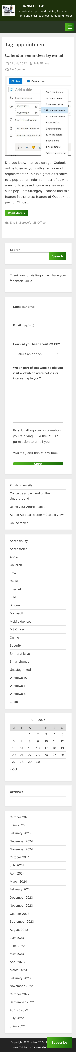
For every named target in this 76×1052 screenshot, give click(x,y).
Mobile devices (20, 621)
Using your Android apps (27, 507)
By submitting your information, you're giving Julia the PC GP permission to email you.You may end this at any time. (37, 441)
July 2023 (17, 938)
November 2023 (21, 905)
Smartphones (19, 661)
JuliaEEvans (41, 63)
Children (16, 565)
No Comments (19, 69)
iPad (13, 597)
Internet (15, 589)
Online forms (19, 523)
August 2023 (19, 930)
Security (16, 645)
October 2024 (20, 857)
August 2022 (19, 1010)
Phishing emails (21, 485)
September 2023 (22, 921)
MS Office (39, 222)
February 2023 (20, 978)
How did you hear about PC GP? (36, 344)
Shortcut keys (20, 654)
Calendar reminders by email (34, 55)
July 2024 (17, 865)
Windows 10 (18, 678)
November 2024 (21, 849)
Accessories (18, 549)
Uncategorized (20, 670)
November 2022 (21, 986)
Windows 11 (18, 686)
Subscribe (59, 1042)
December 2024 (21, 841)
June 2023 (17, 946)
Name (24, 307)
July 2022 (17, 1018)
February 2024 (20, 889)
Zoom (14, 702)
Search (15, 250)
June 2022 (17, 1026)
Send (38, 463)
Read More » (18, 213)
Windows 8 (18, 694)
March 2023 (18, 970)
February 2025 (20, 833)
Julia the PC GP (31, 6)
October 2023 (20, 914)
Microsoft (24, 222)
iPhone (15, 605)
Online (14, 637)
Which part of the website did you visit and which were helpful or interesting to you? (38, 373)
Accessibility (19, 541)
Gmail (14, 581)
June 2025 (17, 825)
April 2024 (17, 873)
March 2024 (18, 881)
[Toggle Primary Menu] (69, 27)
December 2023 (21, 897)
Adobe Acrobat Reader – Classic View (37, 515)
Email (13, 222)
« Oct (13, 769)
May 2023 (17, 954)
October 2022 (19, 994)
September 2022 (22, 1002)
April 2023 (17, 962)
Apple (14, 557)
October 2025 (19, 817)
